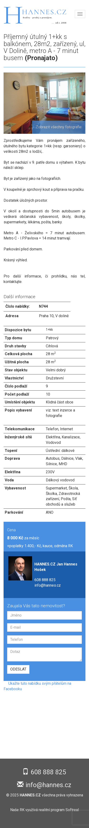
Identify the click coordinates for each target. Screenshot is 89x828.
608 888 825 (45, 580)
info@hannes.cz (47, 585)
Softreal (72, 810)
